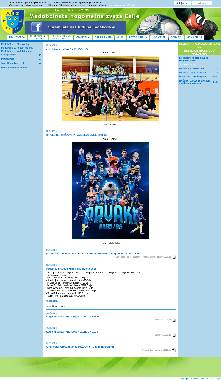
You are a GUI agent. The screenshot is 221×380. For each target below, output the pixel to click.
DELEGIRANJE (103, 37)
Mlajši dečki (7, 59)
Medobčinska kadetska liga (16, 51)
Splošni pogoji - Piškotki (123, 5)
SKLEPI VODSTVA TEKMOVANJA (61, 37)
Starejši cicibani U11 (12, 63)
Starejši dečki (8, 54)
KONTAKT (70, 10)
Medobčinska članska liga (15, 44)
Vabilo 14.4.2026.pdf (162, 320)
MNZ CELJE (159, 37)
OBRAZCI (176, 37)
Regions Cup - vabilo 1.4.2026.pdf (156, 350)
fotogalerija (52, 301)
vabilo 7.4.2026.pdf (163, 335)
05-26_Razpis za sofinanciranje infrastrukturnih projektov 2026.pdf (143, 257)
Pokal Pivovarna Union (14, 67)
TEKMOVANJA (17, 37)
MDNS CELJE (194, 37)
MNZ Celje (199, 379)
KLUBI (120, 37)
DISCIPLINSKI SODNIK (38, 37)
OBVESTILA (83, 37)
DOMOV (58, 10)
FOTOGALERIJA (138, 37)
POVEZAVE (84, 10)
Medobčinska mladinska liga (17, 47)
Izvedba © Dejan (213, 379)
